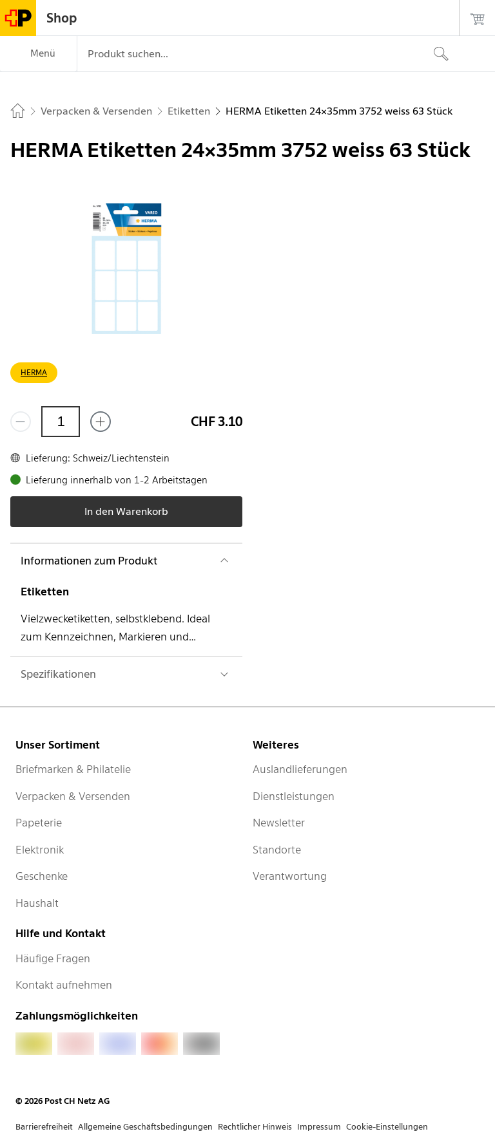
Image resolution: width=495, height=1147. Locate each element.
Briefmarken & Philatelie (73, 769)
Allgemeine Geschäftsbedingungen (145, 1127)
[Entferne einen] (20, 421)
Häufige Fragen (52, 958)
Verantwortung (290, 876)
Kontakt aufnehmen (63, 984)
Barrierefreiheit (44, 1127)
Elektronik (39, 849)
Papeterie (38, 822)
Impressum (319, 1127)
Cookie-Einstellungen (387, 1127)
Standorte (277, 849)
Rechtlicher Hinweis (255, 1127)
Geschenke (41, 876)
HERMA (34, 372)
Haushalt (37, 903)
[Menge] (60, 421)
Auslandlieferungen (300, 769)
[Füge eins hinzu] (100, 421)
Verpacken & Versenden (72, 796)
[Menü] (38, 54)
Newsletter (279, 822)
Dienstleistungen (294, 796)
